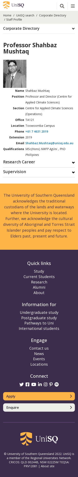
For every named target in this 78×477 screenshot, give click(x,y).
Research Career (19, 162)
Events (39, 358)
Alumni (39, 287)
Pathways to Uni (39, 322)
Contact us (39, 348)
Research (39, 281)
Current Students (39, 276)
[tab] (39, 29)
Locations (39, 364)
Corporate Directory (52, 15)
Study (39, 271)
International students (39, 328)
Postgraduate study (39, 317)
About (39, 292)
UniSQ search (25, 15)
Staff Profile (14, 19)
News (39, 353)
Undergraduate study (39, 312)
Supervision (14, 172)
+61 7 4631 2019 (36, 131)
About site (47, 466)
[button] (39, 28)
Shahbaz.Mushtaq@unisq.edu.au (49, 143)
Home (7, 15)
